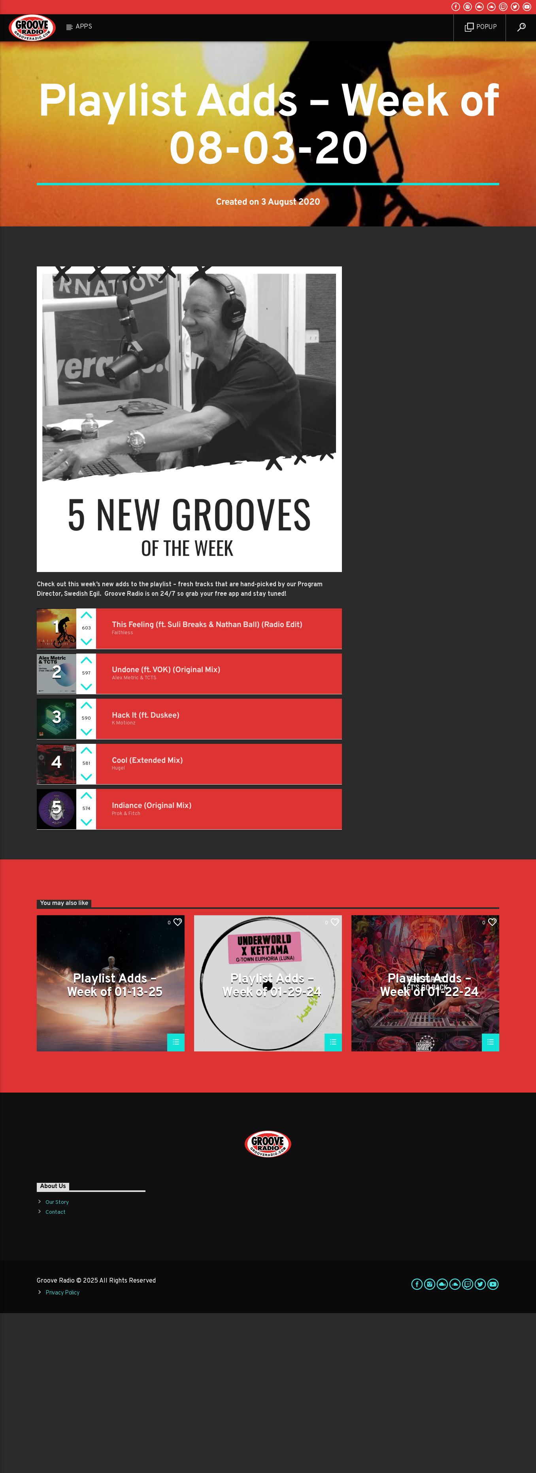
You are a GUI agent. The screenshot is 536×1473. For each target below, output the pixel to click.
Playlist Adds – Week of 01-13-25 (114, 1145)
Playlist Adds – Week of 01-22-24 (429, 1145)
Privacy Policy (62, 1453)
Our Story (57, 1362)
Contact (55, 1372)
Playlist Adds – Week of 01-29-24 (271, 1145)
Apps (83, 27)
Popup (481, 27)
